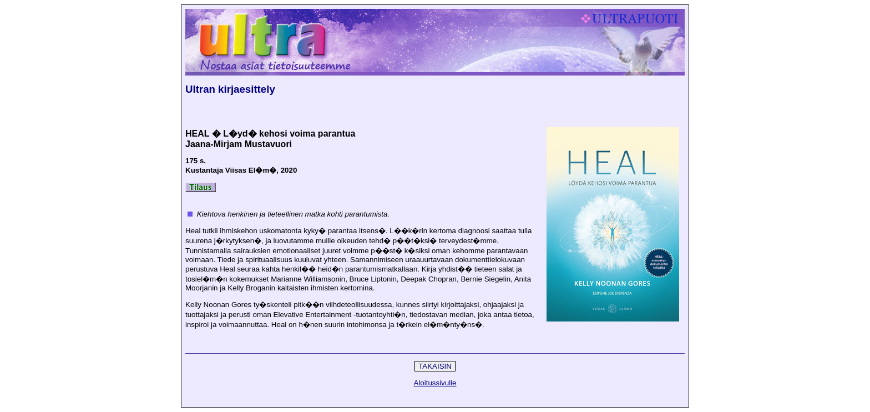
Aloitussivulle (434, 383)
